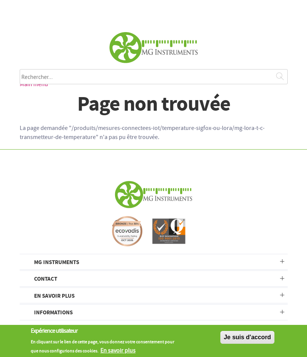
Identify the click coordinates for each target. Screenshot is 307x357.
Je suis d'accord (247, 339)
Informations (53, 312)
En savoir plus (54, 296)
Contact (45, 279)
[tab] (154, 262)
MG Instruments (56, 262)
